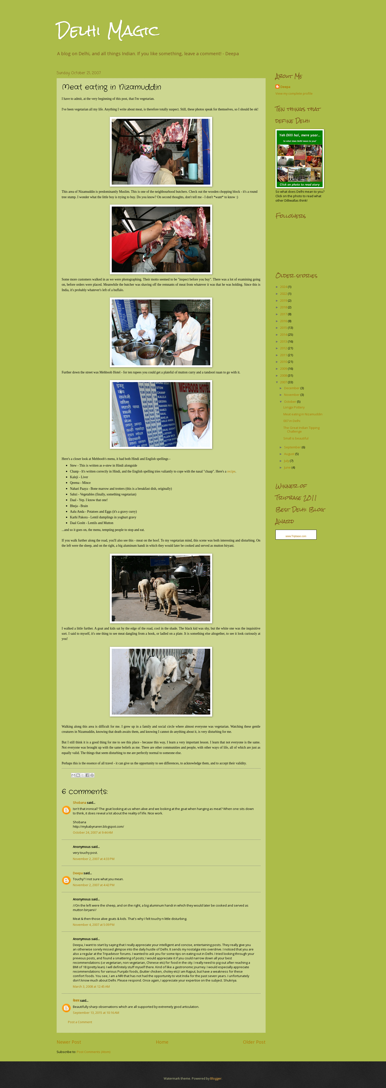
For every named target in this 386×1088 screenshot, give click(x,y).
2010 (284, 361)
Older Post (254, 1042)
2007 (284, 382)
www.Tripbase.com (296, 536)
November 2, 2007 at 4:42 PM (93, 885)
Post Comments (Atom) (93, 1052)
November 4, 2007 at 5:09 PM (93, 924)
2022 (284, 293)
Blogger (216, 1078)
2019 (284, 300)
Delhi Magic (108, 30)
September (293, 447)
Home (162, 1042)
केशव (76, 1000)
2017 (284, 314)
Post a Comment (80, 1022)
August (289, 454)
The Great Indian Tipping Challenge (301, 429)
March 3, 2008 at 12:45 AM (91, 986)
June (287, 467)
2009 (284, 368)
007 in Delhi (291, 421)
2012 (284, 348)
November (292, 394)
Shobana (79, 802)
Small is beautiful (295, 438)
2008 (284, 375)
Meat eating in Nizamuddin (302, 414)
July (287, 460)
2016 (284, 321)
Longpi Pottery (294, 407)
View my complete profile (294, 93)
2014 (284, 334)
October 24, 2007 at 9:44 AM (93, 832)
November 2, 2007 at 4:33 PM (93, 859)
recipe (231, 471)
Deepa (78, 873)
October (290, 401)
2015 (284, 327)
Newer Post (69, 1042)
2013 (284, 341)
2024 (284, 286)
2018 (284, 307)
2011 (284, 355)
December (292, 388)
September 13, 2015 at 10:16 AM (96, 1012)
